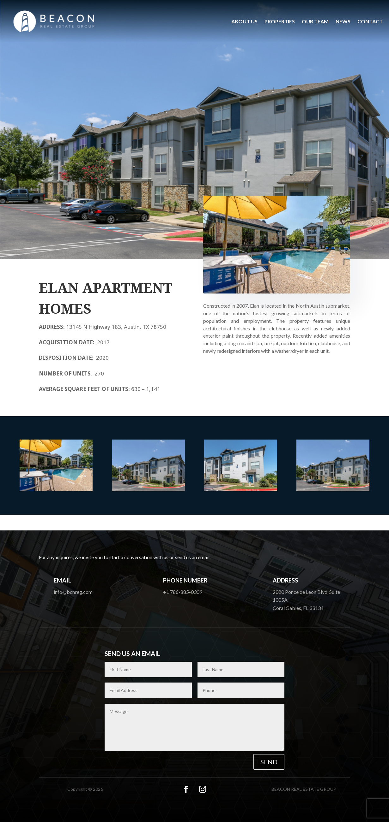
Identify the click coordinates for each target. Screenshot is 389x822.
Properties (279, 21)
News (343, 21)
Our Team (315, 21)
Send (268, 762)
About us (244, 21)
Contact (370, 21)
